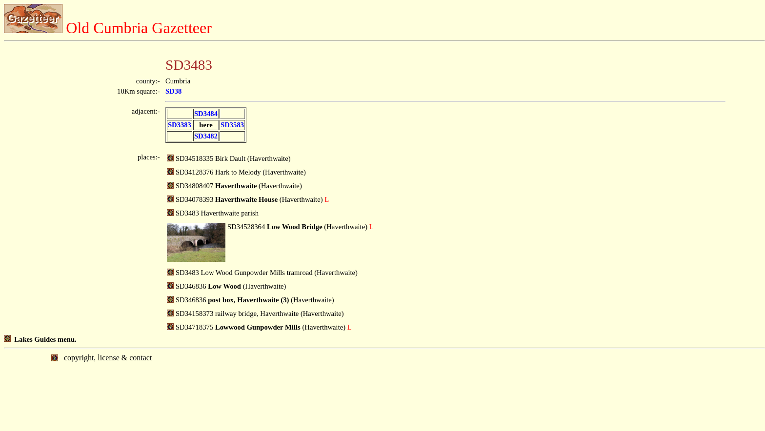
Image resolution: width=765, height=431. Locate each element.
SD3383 (179, 125)
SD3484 (206, 114)
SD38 (173, 91)
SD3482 (206, 136)
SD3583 (232, 125)
